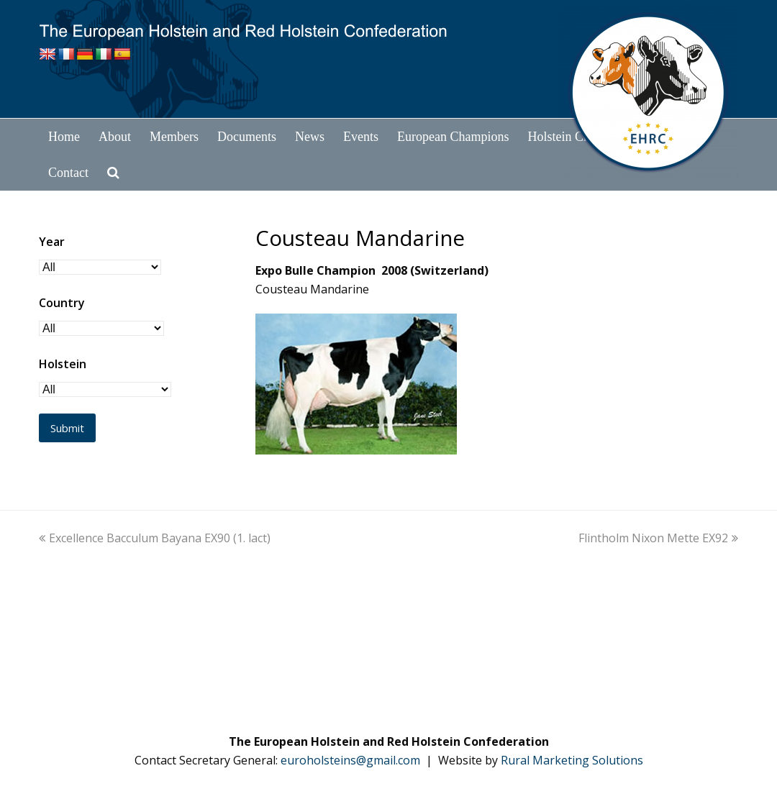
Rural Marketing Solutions (572, 760)
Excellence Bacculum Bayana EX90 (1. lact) (155, 538)
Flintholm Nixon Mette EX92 (658, 538)
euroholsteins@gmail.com (350, 760)
